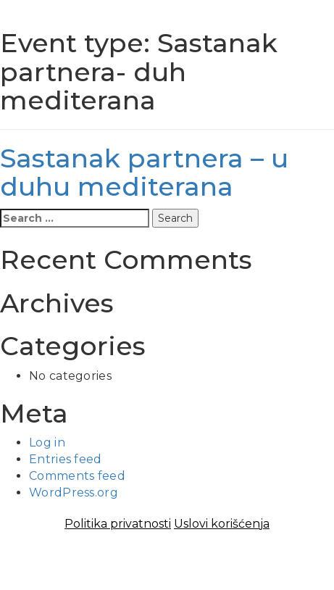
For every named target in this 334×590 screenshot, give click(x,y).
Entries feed (65, 459)
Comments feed (77, 476)
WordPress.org (73, 492)
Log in (47, 442)
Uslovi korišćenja (222, 524)
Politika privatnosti (117, 524)
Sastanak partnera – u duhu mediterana (144, 172)
